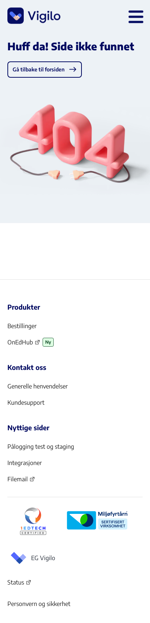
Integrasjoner (24, 463)
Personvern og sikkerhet (38, 603)
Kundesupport (25, 402)
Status (19, 584)
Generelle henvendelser (37, 386)
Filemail (21, 481)
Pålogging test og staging (40, 446)
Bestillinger (22, 326)
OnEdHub (23, 344)
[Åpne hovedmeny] (134, 16)
